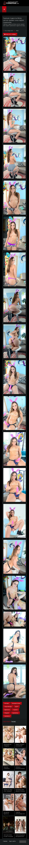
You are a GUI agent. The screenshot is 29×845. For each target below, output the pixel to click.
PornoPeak (10, 3)
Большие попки (16, 703)
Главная (5, 841)
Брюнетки (7, 709)
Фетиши (6, 703)
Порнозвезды (8, 706)
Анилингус (7, 716)
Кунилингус (15, 713)
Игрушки (6, 713)
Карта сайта (12, 841)
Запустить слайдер (10, 34)
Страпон (15, 709)
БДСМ (16, 706)
